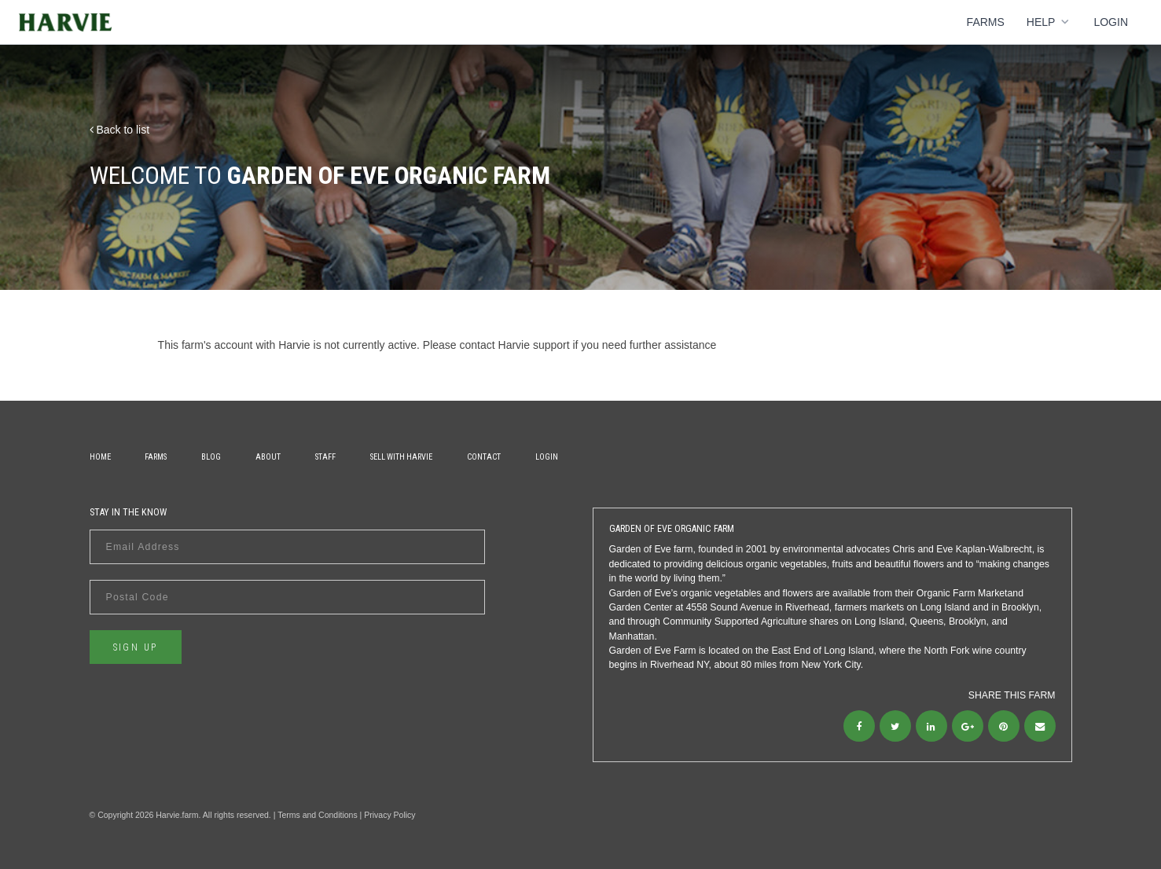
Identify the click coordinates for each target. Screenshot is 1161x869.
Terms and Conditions (317, 815)
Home (100, 457)
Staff (325, 457)
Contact (484, 457)
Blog (211, 457)
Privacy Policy (389, 815)
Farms (986, 22)
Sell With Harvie (401, 457)
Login (1110, 22)
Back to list (120, 129)
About (268, 457)
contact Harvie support (515, 345)
